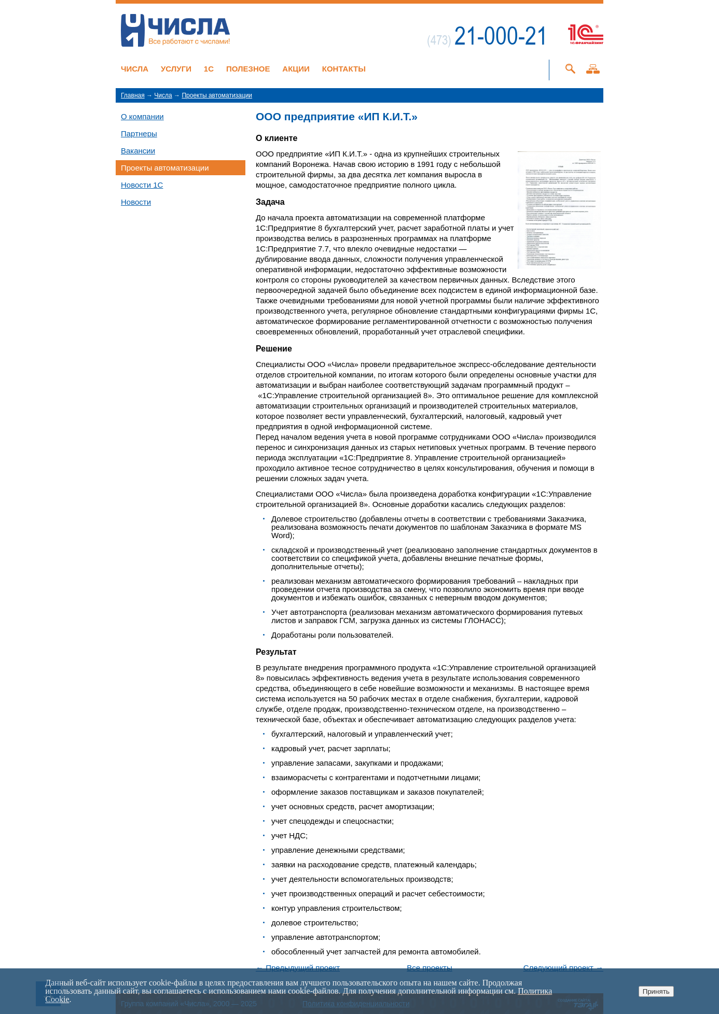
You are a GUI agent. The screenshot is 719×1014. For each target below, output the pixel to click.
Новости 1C (142, 184)
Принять (656, 991)
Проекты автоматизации (217, 95)
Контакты (344, 68)
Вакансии (138, 150)
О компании (142, 116)
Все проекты (429, 968)
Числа (134, 68)
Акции (296, 68)
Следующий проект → (563, 968)
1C (209, 68)
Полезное (248, 68)
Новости (136, 202)
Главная (133, 95)
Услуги (176, 68)
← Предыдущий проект (298, 968)
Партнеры (139, 133)
